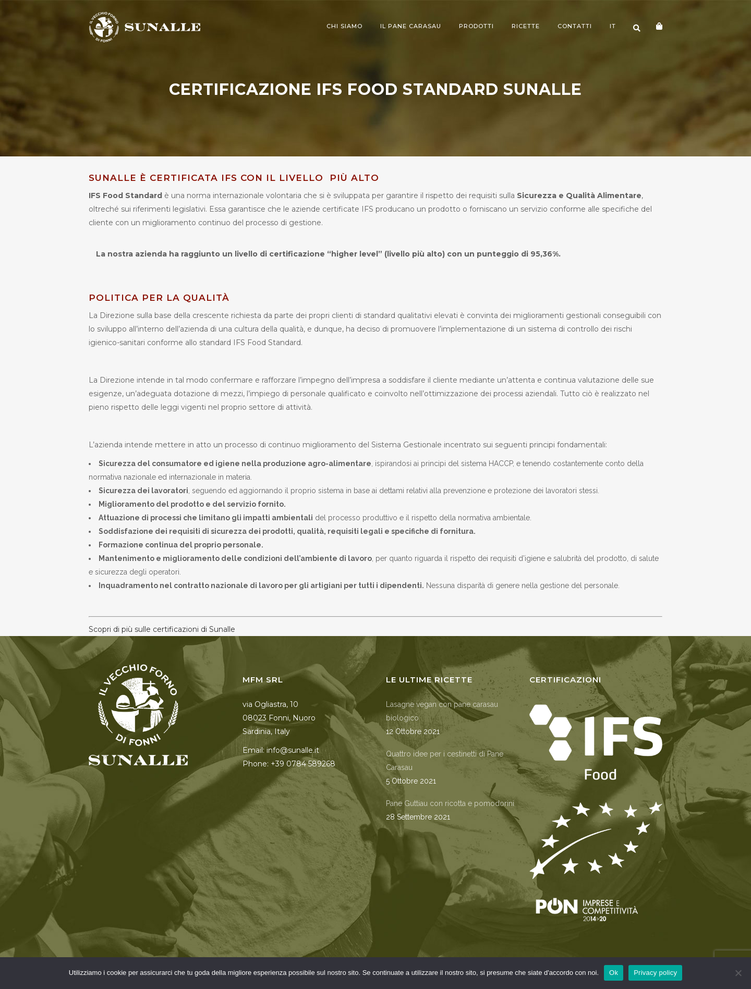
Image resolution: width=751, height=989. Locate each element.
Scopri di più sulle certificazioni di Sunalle (162, 629)
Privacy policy (655, 972)
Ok (613, 972)
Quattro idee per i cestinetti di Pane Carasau (444, 761)
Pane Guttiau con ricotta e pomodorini (450, 803)
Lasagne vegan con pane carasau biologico (442, 711)
